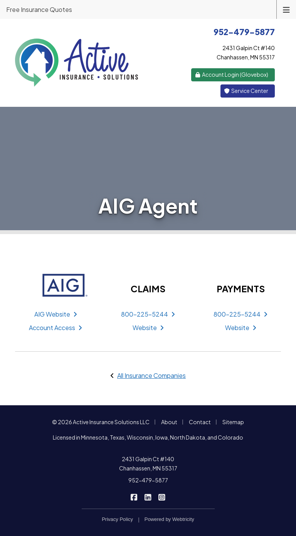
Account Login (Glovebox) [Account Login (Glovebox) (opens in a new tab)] (232, 74)
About (169, 421)
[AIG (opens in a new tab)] (55, 285)
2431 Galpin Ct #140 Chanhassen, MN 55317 (148, 463)
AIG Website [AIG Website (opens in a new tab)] (55, 314)
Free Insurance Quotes (39, 9)
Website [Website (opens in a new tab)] (148, 328)
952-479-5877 (148, 480)
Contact (200, 421)
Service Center (246, 90)
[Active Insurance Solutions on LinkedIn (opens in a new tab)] (148, 496)
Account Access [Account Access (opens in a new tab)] (55, 328)
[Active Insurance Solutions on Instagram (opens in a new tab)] (162, 496)
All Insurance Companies (151, 375)
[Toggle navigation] (286, 9)
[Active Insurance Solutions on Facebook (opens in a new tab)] (134, 496)
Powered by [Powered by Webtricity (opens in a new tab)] (169, 519)
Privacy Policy (117, 519)
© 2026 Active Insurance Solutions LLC (101, 421)
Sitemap (233, 421)
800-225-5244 (148, 314)
